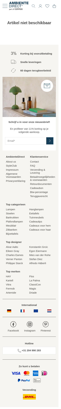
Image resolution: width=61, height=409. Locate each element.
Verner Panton (14, 259)
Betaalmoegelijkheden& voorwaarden (41, 178)
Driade (33, 292)
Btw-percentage (39, 192)
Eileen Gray (12, 251)
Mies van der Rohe (40, 255)
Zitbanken (11, 229)
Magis (32, 288)
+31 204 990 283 (29, 350)
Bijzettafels (12, 233)
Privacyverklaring (15, 180)
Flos (31, 276)
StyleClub (11, 165)
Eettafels (34, 213)
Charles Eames (14, 255)
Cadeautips (35, 221)
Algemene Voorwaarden (13, 175)
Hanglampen (36, 209)
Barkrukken (12, 217)
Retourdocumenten (41, 183)
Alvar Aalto (12, 246)
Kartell (9, 280)
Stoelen (10, 213)
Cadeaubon (36, 188)
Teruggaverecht (39, 196)
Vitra (8, 284)
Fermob (10, 288)
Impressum (12, 169)
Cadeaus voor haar (40, 229)
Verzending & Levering (37, 171)
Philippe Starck (14, 263)
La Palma (34, 280)
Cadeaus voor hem (40, 225)
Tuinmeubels (36, 217)
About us (11, 161)
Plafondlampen (14, 221)
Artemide (11, 292)
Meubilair (11, 225)
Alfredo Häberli (37, 263)
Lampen (10, 209)
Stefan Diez (36, 259)
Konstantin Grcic (38, 246)
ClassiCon (35, 284)
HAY (8, 276)
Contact (34, 161)
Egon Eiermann (38, 251)
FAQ (32, 165)
